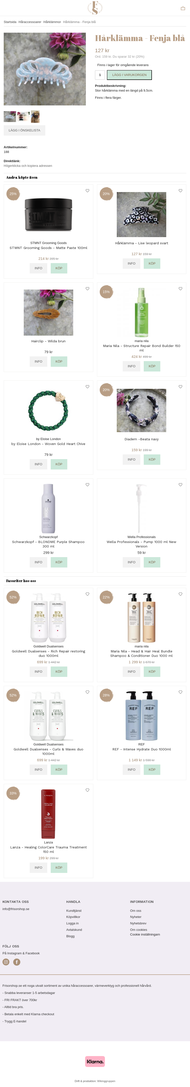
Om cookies (138, 930)
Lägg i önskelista (24, 130)
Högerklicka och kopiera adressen (28, 166)
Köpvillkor (73, 917)
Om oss (135, 911)
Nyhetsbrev (138, 923)
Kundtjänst (73, 911)
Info (38, 268)
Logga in (72, 923)
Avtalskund (74, 930)
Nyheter (136, 917)
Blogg (70, 936)
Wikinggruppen (106, 1081)
